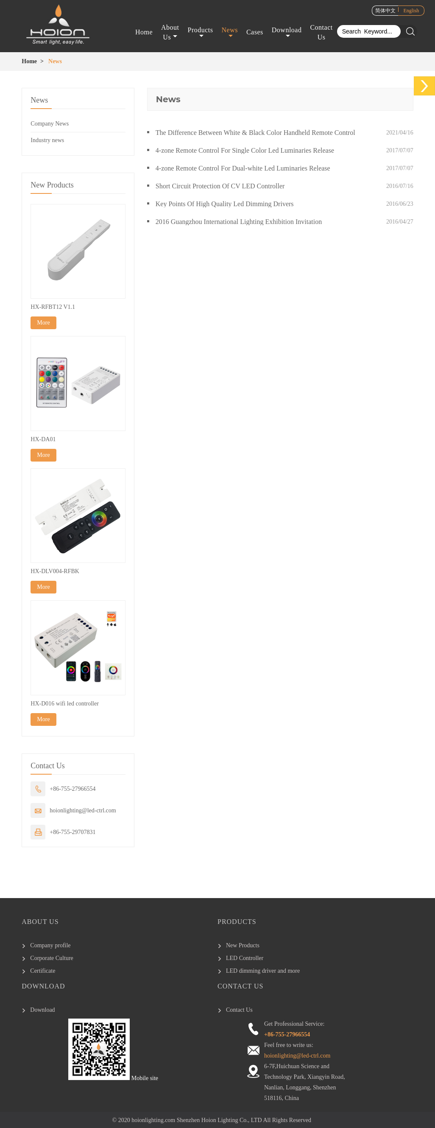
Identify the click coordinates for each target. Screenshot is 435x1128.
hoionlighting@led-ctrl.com (83, 810)
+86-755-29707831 (72, 832)
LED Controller (244, 958)
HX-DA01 (43, 439)
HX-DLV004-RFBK (55, 571)
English (411, 11)
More (43, 322)
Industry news (47, 140)
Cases (254, 32)
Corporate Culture (51, 958)
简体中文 (385, 11)
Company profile (50, 945)
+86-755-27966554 (72, 789)
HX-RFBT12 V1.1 (53, 307)
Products (200, 33)
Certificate (42, 971)
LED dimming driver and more (263, 971)
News (230, 33)
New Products (242, 945)
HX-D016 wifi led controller (65, 703)
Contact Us (321, 32)
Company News (50, 123)
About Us (170, 32)
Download (287, 33)
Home (144, 32)
